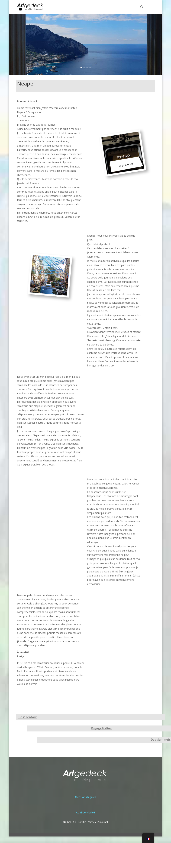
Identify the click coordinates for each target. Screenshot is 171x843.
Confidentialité (85, 812)
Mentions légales (85, 797)
